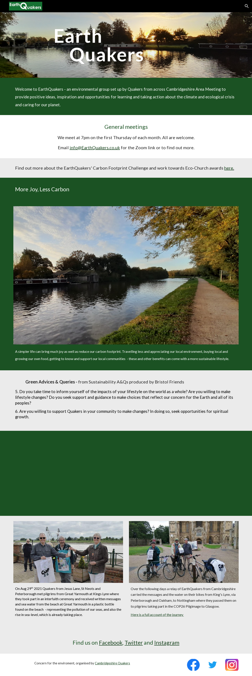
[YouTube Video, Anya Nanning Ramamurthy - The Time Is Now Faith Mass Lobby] (126, 473)
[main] (135, 45)
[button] (246, 6)
